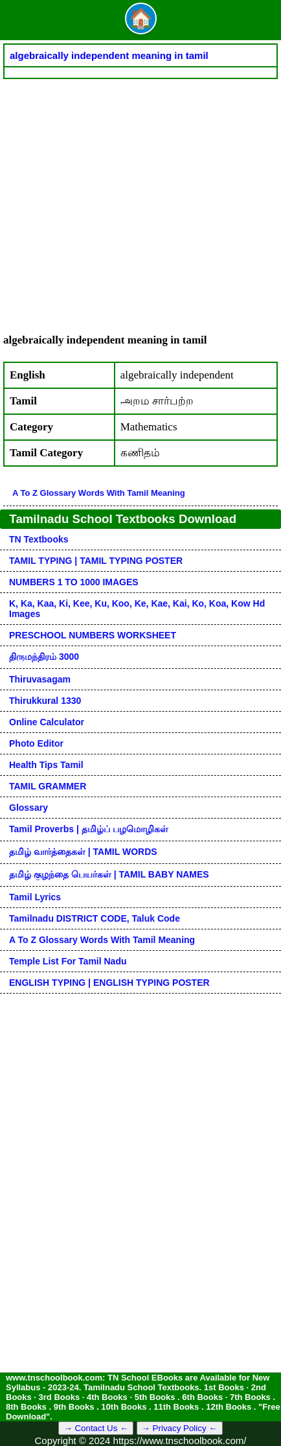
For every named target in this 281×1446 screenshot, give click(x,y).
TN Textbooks (39, 539)
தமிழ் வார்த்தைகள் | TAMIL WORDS (83, 851)
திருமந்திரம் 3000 (44, 656)
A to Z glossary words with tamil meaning (98, 493)
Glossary (28, 807)
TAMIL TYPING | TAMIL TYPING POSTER (96, 560)
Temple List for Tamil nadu (68, 961)
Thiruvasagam (40, 679)
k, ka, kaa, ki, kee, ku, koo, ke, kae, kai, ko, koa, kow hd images (137, 608)
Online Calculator (46, 722)
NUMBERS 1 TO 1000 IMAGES (74, 582)
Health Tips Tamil (46, 765)
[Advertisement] (140, 200)
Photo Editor (36, 743)
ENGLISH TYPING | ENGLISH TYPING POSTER (109, 982)
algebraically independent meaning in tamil (109, 55)
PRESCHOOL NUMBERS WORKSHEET (92, 635)
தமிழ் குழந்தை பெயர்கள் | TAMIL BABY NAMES (109, 874)
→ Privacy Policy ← (180, 1428)
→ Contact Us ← (95, 1428)
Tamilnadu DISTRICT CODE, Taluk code (94, 918)
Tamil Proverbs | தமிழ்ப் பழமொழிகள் (88, 829)
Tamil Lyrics (35, 897)
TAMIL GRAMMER (47, 786)
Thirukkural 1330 (45, 700)
